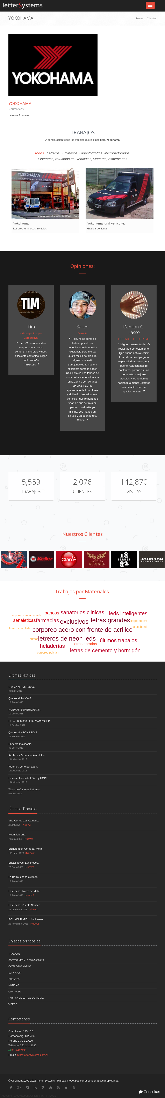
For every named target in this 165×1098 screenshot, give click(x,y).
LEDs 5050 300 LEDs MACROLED (29, 721)
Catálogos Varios (19, 966)
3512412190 (17, 1050)
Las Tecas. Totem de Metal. (24, 891)
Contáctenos (19, 1019)
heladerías (52, 646)
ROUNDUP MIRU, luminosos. (26, 919)
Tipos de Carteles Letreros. (24, 789)
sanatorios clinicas (82, 612)
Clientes (152, 18)
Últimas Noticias (21, 675)
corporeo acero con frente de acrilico (83, 629)
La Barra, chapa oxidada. (23, 876)
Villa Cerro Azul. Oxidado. (23, 820)
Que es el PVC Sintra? (21, 687)
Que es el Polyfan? (19, 698)
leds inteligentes (128, 613)
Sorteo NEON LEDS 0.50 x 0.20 (26, 960)
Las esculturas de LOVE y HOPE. (28, 778)
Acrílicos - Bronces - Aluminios (26, 755)
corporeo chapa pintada (26, 615)
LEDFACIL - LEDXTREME (134, 339)
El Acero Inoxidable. (20, 744)
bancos (52, 612)
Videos (12, 1004)
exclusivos (74, 621)
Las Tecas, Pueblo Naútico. (24, 905)
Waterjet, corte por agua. (23, 766)
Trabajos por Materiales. (82, 591)
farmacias (47, 620)
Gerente (82, 333)
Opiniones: (82, 266)
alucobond (140, 626)
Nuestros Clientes (82, 533)
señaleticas (24, 620)
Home (139, 18)
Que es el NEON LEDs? (22, 732)
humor (34, 639)
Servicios (14, 972)
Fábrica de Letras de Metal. (26, 998)
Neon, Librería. (17, 834)
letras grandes (110, 620)
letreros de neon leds (67, 638)
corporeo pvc (138, 620)
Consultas (149, 1092)
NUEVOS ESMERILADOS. (24, 709)
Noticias (13, 985)
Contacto (14, 991)
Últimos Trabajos (22, 808)
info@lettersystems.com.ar (32, 1054)
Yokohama (19, 103)
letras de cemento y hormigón (105, 650)
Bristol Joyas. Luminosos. (23, 862)
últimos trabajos (118, 640)
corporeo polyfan (47, 652)
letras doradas (85, 644)
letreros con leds (19, 628)
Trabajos (31, 491)
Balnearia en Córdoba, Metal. (25, 848)
